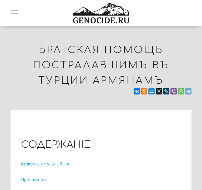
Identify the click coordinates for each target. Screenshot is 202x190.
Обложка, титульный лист (46, 164)
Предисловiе (33, 179)
